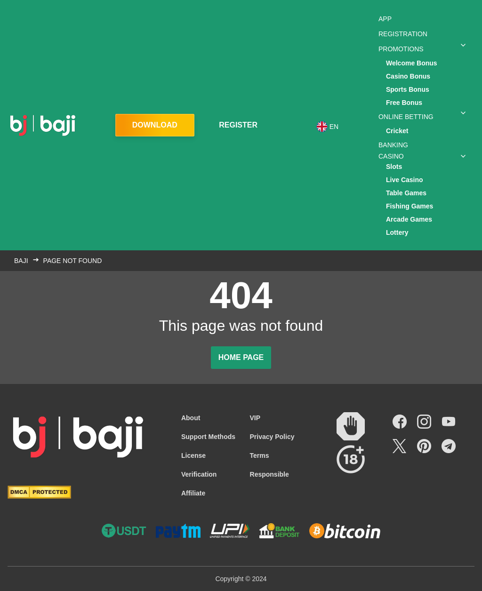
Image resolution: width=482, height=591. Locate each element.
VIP (255, 418)
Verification (199, 474)
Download (154, 125)
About (190, 418)
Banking (393, 145)
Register (238, 125)
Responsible (269, 474)
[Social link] (399, 421)
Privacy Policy (272, 436)
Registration (402, 34)
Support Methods (208, 436)
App (385, 19)
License (193, 455)
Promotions (401, 49)
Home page (241, 357)
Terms (259, 455)
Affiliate (193, 493)
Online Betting (406, 116)
